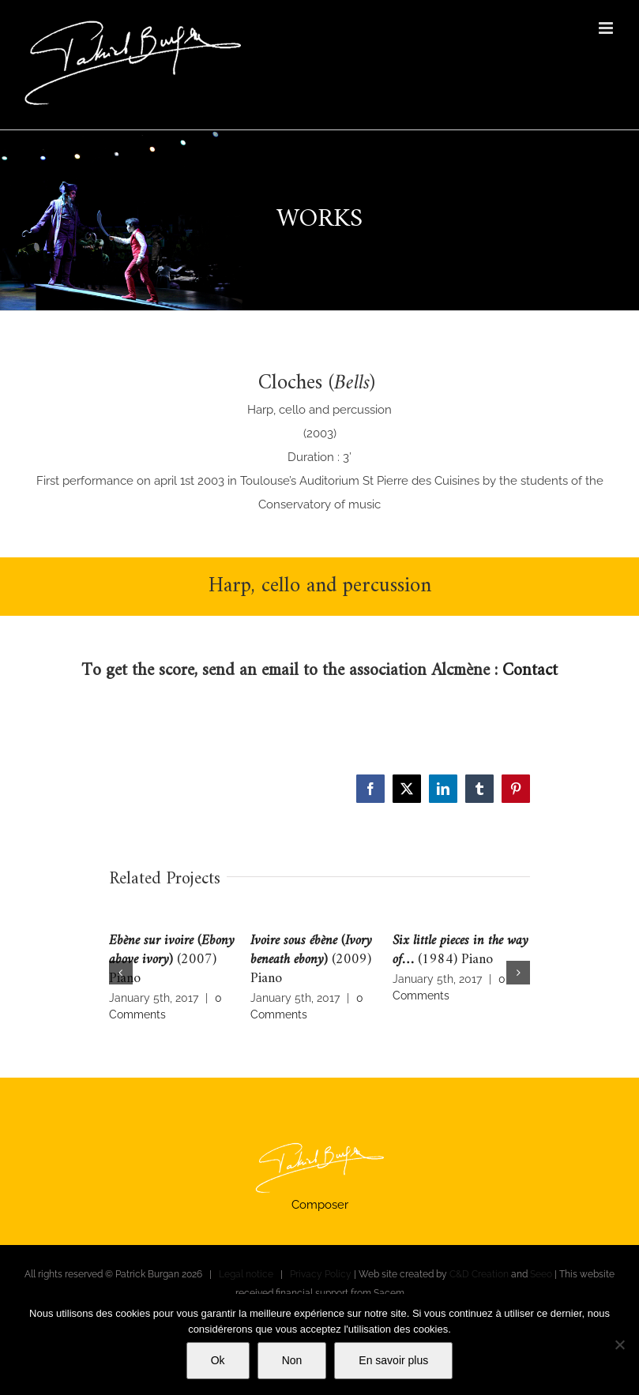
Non (292, 1360)
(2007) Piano (172, 959)
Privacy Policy (320, 1274)
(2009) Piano (311, 959)
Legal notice (246, 1274)
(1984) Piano (460, 950)
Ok (218, 1360)
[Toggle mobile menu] (607, 28)
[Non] (619, 1344)
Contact (530, 670)
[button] (121, 972)
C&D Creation (479, 1274)
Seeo (541, 1274)
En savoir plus (393, 1360)
